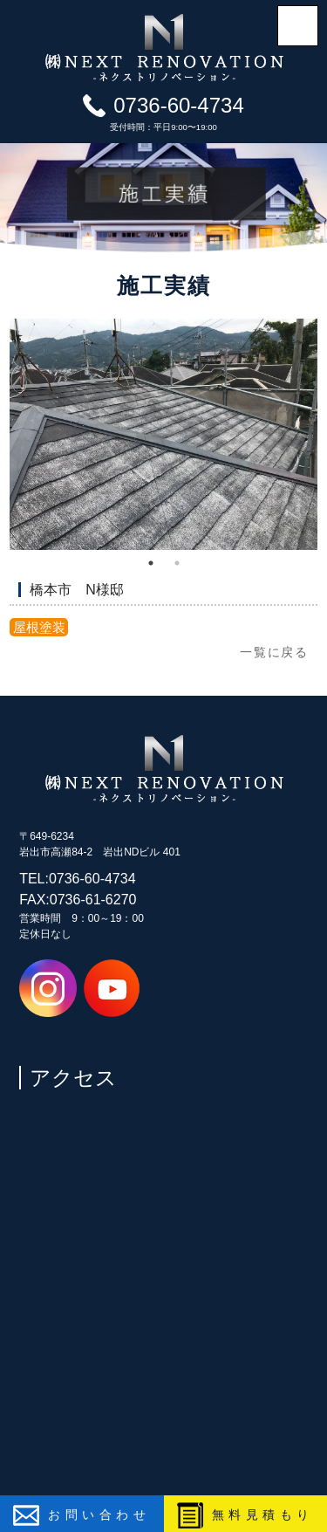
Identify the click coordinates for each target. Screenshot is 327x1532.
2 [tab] (177, 563)
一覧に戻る (274, 652)
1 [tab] (151, 563)
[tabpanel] (163, 434)
